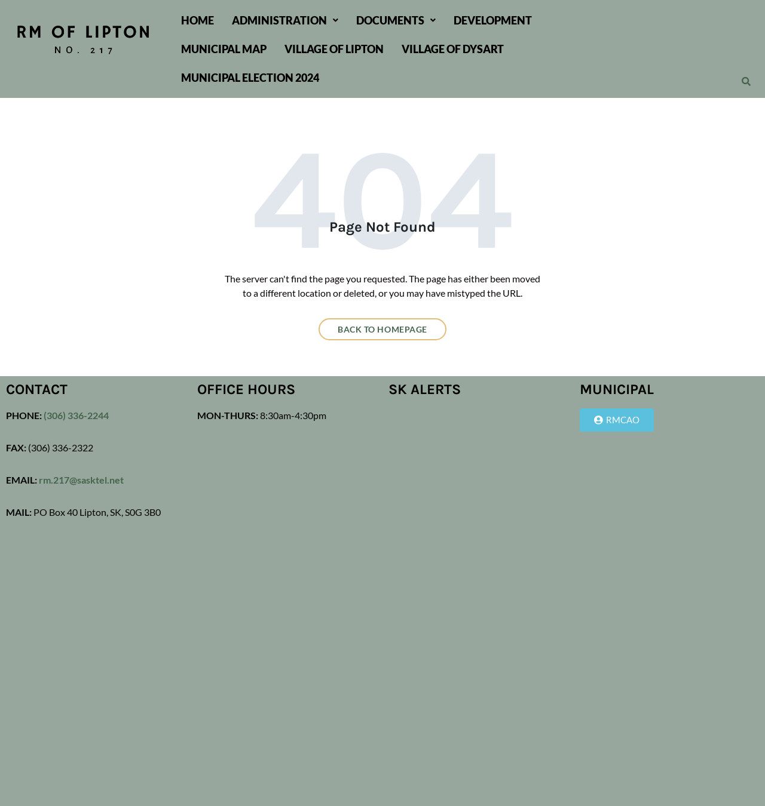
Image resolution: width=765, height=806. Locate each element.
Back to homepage (382, 329)
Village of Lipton (334, 49)
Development (493, 20)
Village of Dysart (453, 49)
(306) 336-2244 (75, 415)
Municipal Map (224, 49)
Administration (285, 20)
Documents (396, 20)
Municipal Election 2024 (250, 77)
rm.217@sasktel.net (81, 479)
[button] (285, 20)
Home (197, 20)
